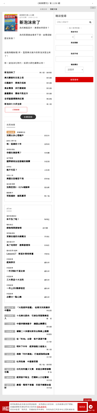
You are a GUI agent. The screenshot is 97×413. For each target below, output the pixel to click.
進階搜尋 (74, 79)
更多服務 (87, 400)
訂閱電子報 (90, 410)
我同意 (82, 407)
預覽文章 (53, 9)
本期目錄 (43, 9)
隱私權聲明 (41, 407)
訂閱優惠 (16, 109)
